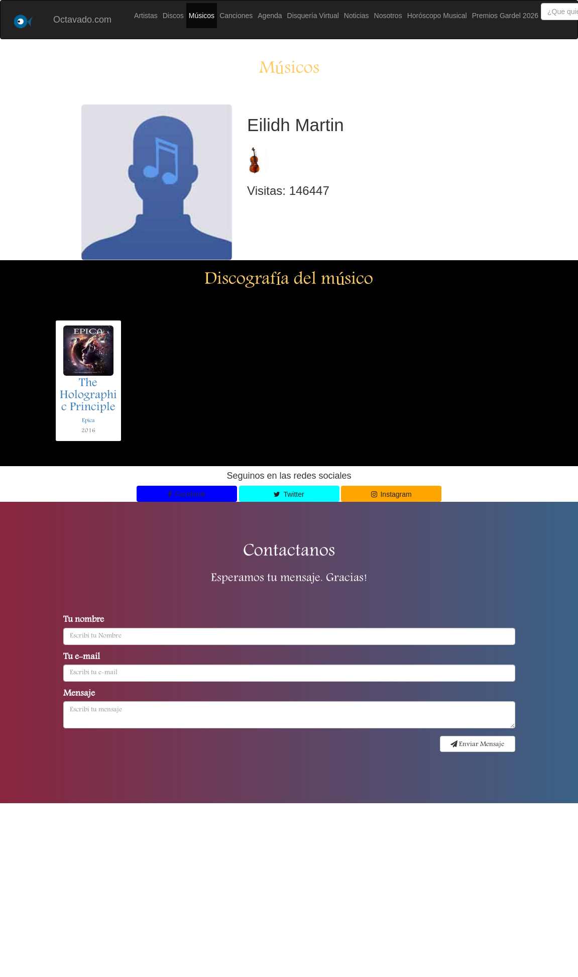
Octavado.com (82, 20)
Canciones (236, 16)
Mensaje (79, 694)
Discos (173, 16)
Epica (88, 420)
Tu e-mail (81, 657)
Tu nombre (83, 620)
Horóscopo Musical (437, 16)
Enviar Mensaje (477, 744)
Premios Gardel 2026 (505, 16)
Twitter (289, 494)
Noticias (356, 16)
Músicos (201, 16)
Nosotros (388, 16)
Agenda (270, 16)
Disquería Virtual (313, 16)
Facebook (187, 494)
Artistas (146, 16)
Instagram (391, 494)
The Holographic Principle (88, 395)
